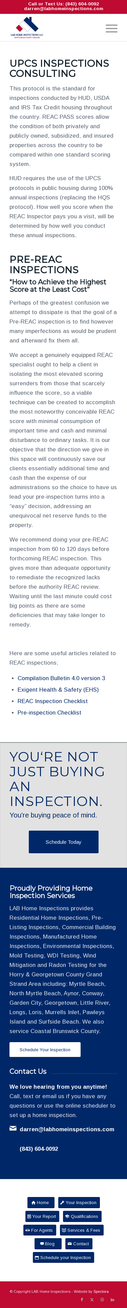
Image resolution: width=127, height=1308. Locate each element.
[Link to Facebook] (82, 1300)
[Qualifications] (82, 1216)
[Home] (41, 1202)
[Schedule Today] (64, 842)
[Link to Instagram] (102, 1300)
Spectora (101, 1291)
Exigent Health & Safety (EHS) (58, 690)
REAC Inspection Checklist (53, 701)
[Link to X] (92, 1300)
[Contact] (78, 1243)
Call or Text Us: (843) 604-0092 (63, 3)
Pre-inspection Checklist (49, 712)
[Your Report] (42, 1216)
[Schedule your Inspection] (63, 1257)
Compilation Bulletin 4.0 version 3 (61, 678)
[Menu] (108, 27)
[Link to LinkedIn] (112, 1300)
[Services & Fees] (82, 1230)
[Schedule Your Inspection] (45, 1049)
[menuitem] (108, 27)
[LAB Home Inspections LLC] (52, 27)
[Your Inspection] (79, 1202)
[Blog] (48, 1243)
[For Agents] (39, 1230)
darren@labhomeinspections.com (63, 8)
